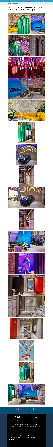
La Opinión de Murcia (35, 428)
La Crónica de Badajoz (16, 428)
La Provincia (23, 430)
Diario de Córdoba (16, 424)
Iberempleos (30, 435)
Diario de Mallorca (32, 424)
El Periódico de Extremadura (30, 426)
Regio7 (38, 430)
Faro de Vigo (10, 428)
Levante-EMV (28, 430)
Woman (18, 444)
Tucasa (24, 437)
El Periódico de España (18, 426)
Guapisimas (25, 435)
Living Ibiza (28, 437)
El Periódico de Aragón (11, 426)
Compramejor (17, 435)
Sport (40, 430)
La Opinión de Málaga (11, 430)
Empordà (39, 424)
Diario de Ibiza (21, 424)
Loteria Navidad (35, 435)
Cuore (9, 444)
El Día (36, 424)
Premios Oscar (20, 437)
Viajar (14, 444)
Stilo (12, 444)
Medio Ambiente (33, 437)
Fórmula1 (21, 435)
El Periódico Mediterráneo (38, 426)
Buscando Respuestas (11, 435)
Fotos (8, 6)
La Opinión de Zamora (18, 430)
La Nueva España (22, 428)
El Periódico (24, 426)
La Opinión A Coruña (28, 428)
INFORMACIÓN (26, 424)
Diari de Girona (11, 424)
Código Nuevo (10, 437)
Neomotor (39, 435)
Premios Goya (15, 437)
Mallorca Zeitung (33, 430)
